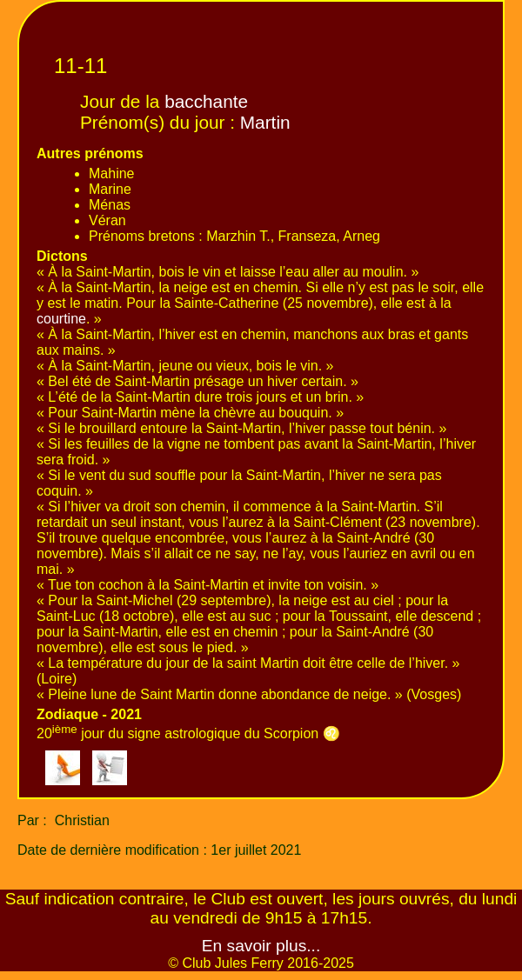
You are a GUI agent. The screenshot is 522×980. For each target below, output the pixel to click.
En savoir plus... (261, 946)
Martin (265, 122)
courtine (61, 318)
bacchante (206, 101)
